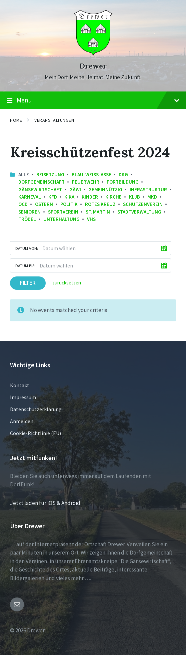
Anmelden (21, 421)
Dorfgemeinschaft (41, 182)
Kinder (90, 197)
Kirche (113, 197)
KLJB (134, 197)
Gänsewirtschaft (40, 189)
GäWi (75, 189)
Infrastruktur (148, 189)
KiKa (69, 197)
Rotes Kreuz (100, 204)
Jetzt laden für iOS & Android (45, 503)
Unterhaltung (61, 219)
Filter (28, 282)
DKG (123, 174)
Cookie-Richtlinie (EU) (35, 433)
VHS (91, 219)
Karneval (29, 197)
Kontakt (19, 385)
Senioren (29, 212)
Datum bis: (25, 265)
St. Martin (98, 212)
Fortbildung (123, 182)
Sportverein (63, 212)
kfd (52, 197)
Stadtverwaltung (139, 212)
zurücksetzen (66, 282)
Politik (69, 204)
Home (16, 120)
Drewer (93, 66)
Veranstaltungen (54, 120)
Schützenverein (143, 204)
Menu (93, 100)
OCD (23, 204)
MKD (152, 197)
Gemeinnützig (105, 189)
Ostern (44, 204)
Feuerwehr (85, 182)
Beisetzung (50, 174)
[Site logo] (93, 54)
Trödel (27, 219)
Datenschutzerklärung (36, 409)
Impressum (23, 397)
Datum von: (26, 248)
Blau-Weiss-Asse (91, 174)
